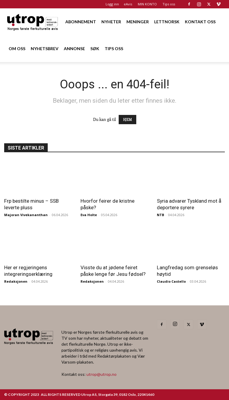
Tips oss (169, 4)
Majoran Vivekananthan (26, 215)
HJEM (127, 119)
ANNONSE (74, 48)
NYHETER (111, 21)
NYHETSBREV (44, 48)
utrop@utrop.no (101, 374)
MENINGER (137, 21)
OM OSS (17, 48)
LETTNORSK (167, 21)
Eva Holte (89, 215)
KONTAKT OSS (200, 21)
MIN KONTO (147, 4)
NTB (160, 215)
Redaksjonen (15, 281)
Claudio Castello (171, 281)
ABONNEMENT (80, 21)
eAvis (128, 4)
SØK (94, 48)
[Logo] (33, 21)
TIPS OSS (114, 48)
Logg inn (112, 4)
